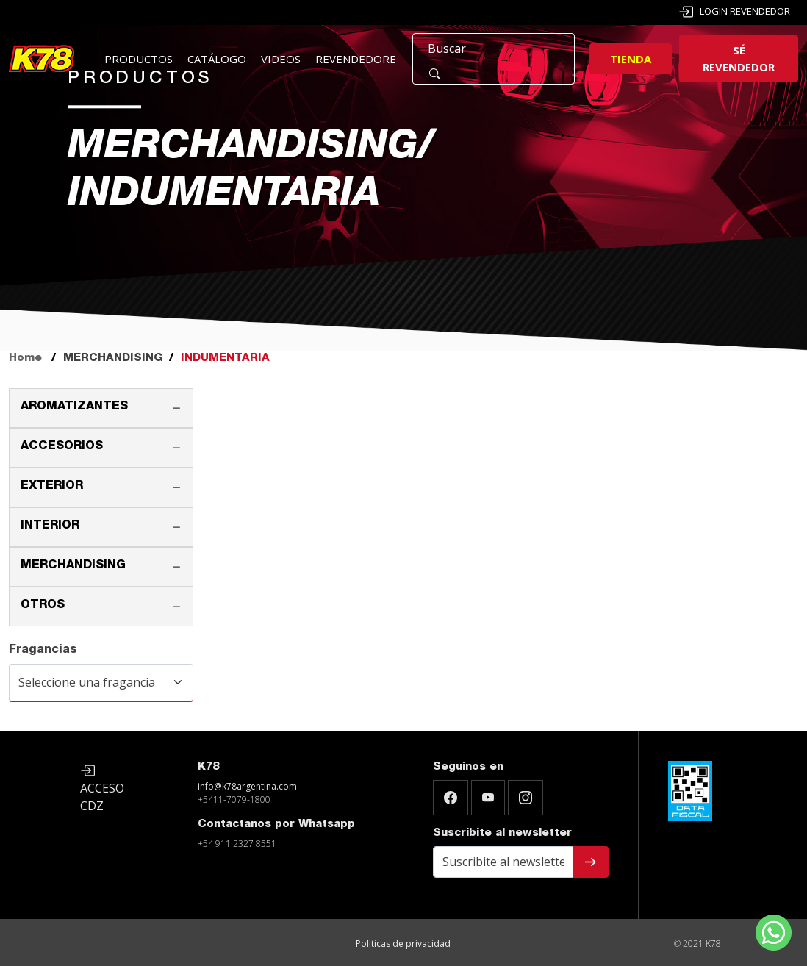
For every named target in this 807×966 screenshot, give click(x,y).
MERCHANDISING (73, 566)
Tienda (630, 58)
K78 (208, 767)
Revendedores (358, 58)
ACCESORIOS (62, 447)
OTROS (43, 606)
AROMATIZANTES (74, 407)
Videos (281, 58)
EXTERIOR (52, 487)
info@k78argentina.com (247, 786)
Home (25, 358)
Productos (138, 58)
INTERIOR (50, 526)
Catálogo (216, 58)
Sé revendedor (739, 58)
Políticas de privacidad (403, 943)
